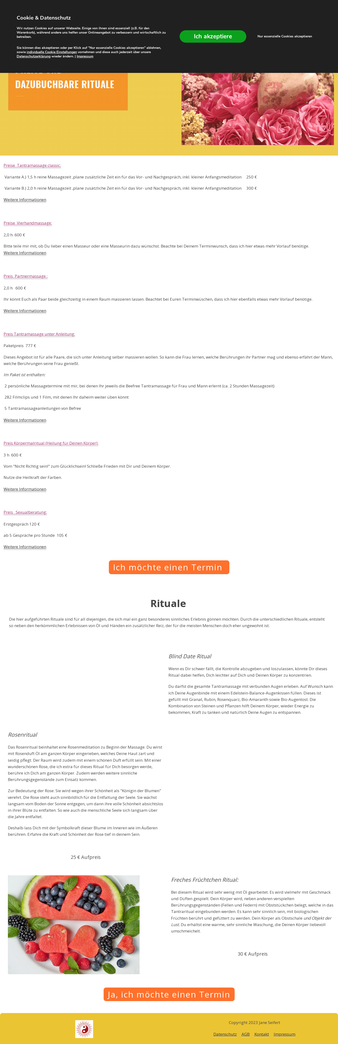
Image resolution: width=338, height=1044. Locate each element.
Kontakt (261, 1034)
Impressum (284, 1034)
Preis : (51, 443)
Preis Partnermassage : (26, 276)
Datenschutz (225, 1034)
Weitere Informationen (25, 199)
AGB (246, 1034)
